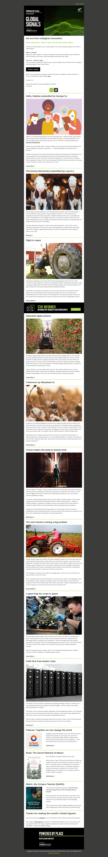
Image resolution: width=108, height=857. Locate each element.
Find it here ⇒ (50, 776)
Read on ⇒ (29, 235)
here (49, 76)
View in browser (80, 4)
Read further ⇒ (30, 445)
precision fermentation (33, 142)
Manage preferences (54, 853)
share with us (38, 822)
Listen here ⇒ (50, 745)
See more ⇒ (29, 725)
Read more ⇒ (30, 517)
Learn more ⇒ (30, 166)
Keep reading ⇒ (31, 300)
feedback (42, 818)
